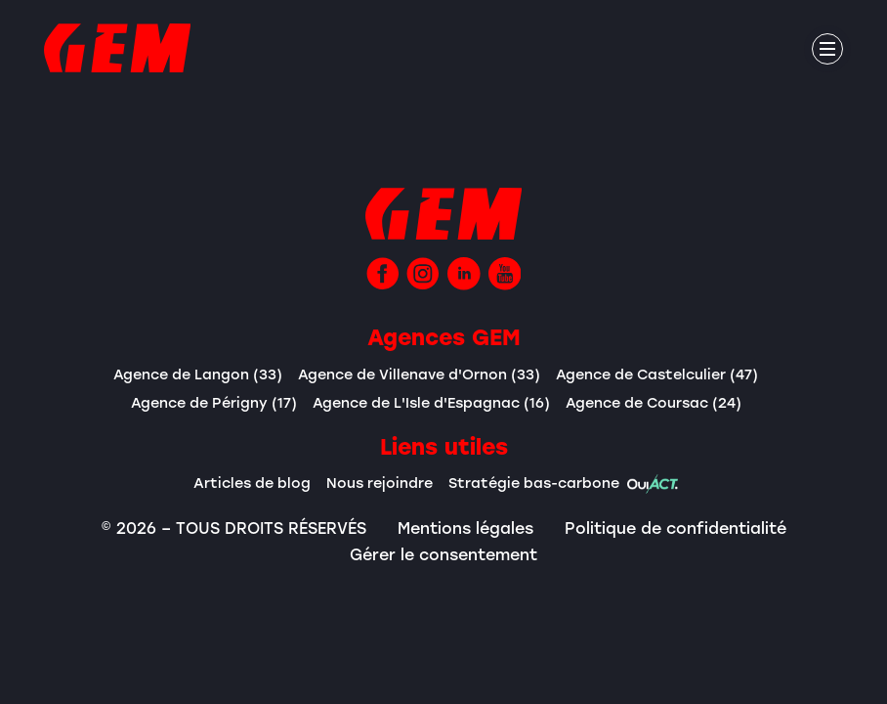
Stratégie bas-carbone (563, 484)
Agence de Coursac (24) (653, 402)
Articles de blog (252, 483)
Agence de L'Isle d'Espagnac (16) (431, 402)
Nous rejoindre (379, 483)
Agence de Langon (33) (197, 374)
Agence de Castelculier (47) (657, 374)
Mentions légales (465, 528)
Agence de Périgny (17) (214, 402)
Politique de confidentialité (675, 528)
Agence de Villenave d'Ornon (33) (419, 374)
